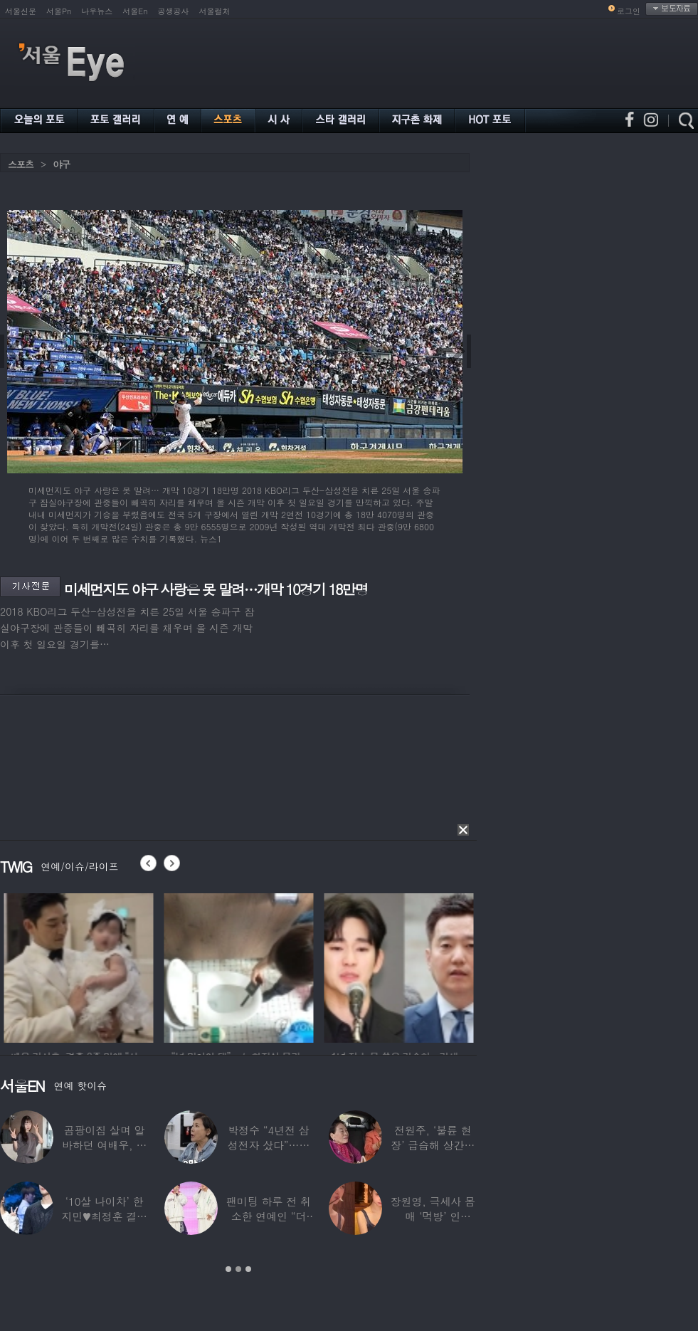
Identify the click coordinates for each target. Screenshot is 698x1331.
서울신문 (20, 11)
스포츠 (20, 164)
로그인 (628, 11)
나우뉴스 (96, 11)
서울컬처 (215, 11)
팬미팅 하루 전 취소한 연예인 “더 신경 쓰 (268, 1216)
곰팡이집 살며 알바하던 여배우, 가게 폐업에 (104, 1144)
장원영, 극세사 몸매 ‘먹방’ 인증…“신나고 (433, 1216)
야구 (61, 164)
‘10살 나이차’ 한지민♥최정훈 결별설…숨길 (104, 1216)
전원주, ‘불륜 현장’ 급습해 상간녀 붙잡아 (433, 1144)
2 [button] (238, 1269)
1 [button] (228, 1269)
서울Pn (58, 11)
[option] (152, 966)
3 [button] (248, 1269)
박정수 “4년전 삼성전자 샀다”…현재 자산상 (269, 1144)
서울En (134, 11)
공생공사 (173, 11)
